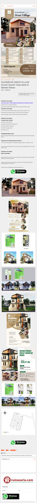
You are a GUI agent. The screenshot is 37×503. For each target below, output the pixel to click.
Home (2, 80)
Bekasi (13, 80)
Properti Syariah (7, 80)
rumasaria (10, 6)
